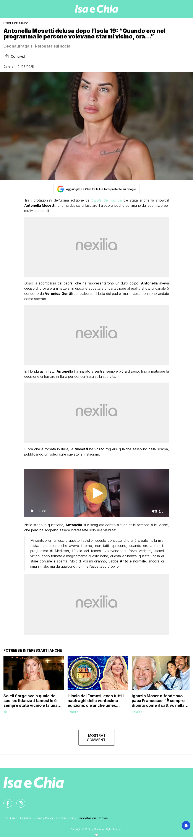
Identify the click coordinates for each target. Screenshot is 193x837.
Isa (5, 712)
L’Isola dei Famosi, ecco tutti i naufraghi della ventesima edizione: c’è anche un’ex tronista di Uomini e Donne (96, 701)
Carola (8, 66)
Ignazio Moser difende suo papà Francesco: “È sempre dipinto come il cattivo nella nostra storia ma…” (158, 701)
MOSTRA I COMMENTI (96, 737)
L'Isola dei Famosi (16, 23)
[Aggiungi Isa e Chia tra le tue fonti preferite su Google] (96, 189)
